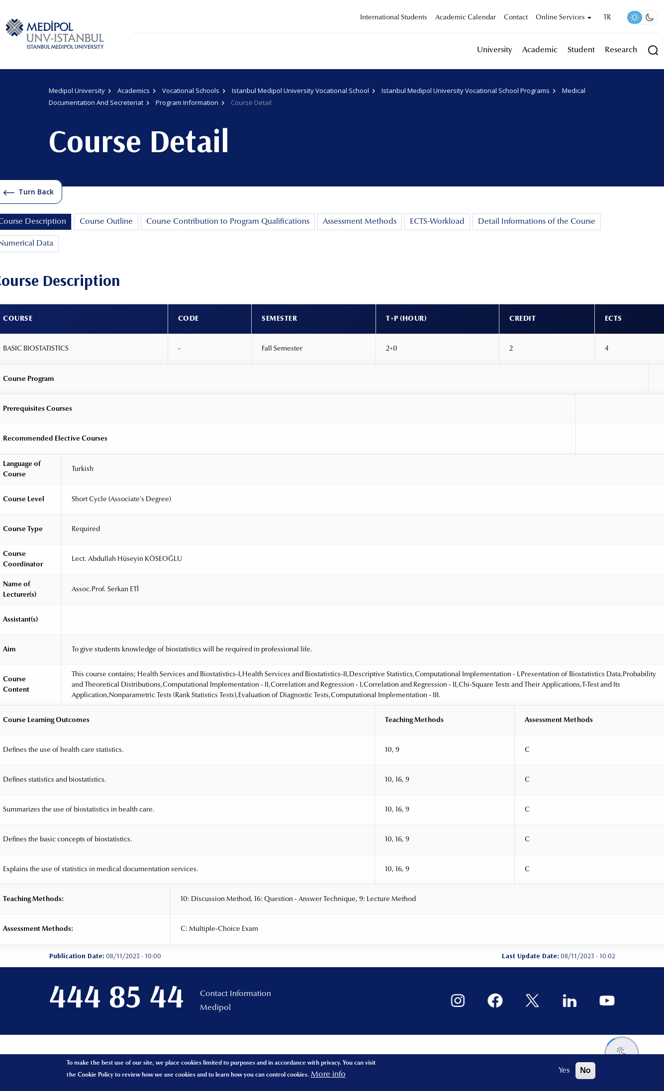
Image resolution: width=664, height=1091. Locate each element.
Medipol (215, 1008)
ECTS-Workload (437, 222)
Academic (540, 50)
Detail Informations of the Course (536, 222)
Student (581, 50)
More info (328, 1075)
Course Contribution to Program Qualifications (227, 222)
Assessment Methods (359, 222)
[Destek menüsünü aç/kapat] (621, 1053)
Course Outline (106, 222)
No (585, 1070)
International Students (393, 17)
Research (621, 50)
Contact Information (235, 994)
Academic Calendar (465, 17)
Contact (516, 17)
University (494, 50)
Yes (564, 1071)
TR (607, 17)
